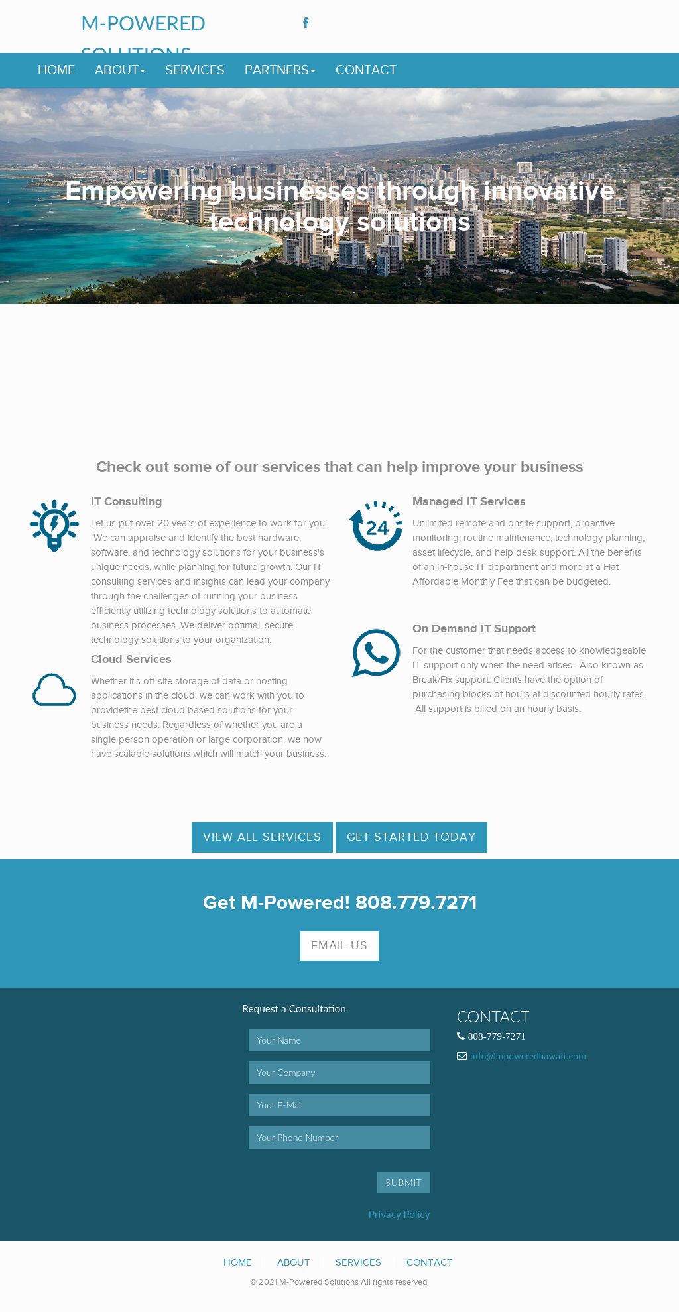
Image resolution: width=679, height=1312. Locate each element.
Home (56, 70)
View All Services (262, 837)
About (120, 70)
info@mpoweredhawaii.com (528, 1056)
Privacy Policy (399, 1214)
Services (195, 70)
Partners (280, 70)
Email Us (339, 946)
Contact (366, 70)
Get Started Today (411, 837)
